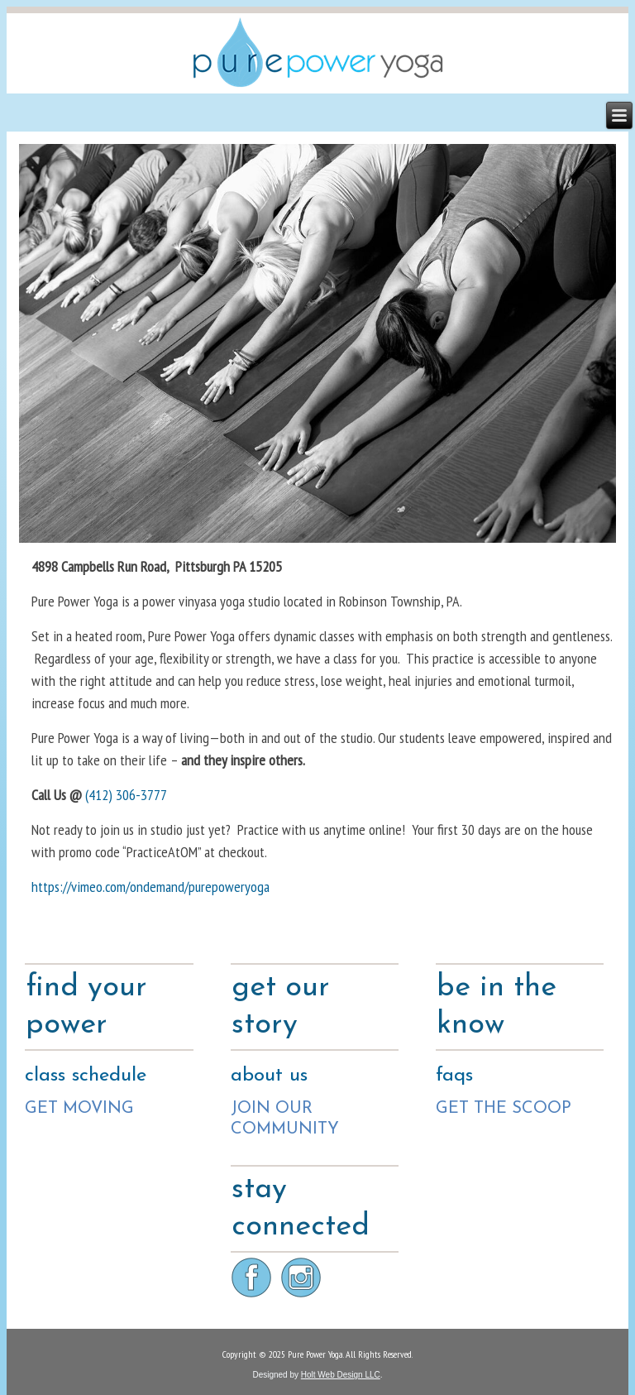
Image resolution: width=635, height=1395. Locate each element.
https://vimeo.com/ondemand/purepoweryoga (150, 886)
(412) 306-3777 (126, 794)
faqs (454, 1076)
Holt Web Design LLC (340, 1374)
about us (269, 1076)
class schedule (85, 1076)
